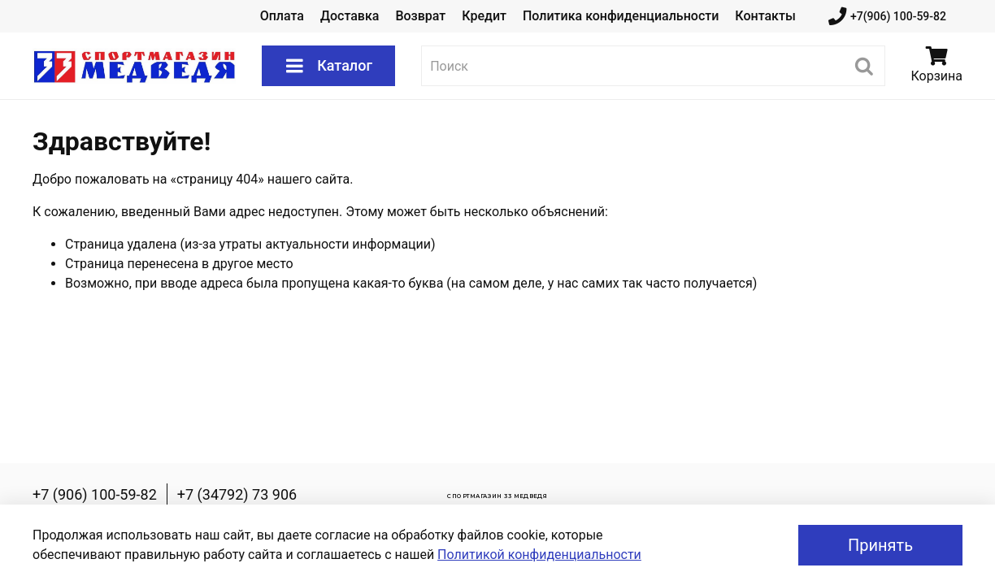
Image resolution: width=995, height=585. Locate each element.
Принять (880, 545)
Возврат (420, 16)
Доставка (349, 16)
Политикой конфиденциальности (539, 554)
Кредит (484, 16)
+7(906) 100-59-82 (887, 16)
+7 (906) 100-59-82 (95, 494)
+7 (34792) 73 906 (237, 494)
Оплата (282, 16)
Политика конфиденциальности (621, 16)
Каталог (328, 66)
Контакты (765, 16)
